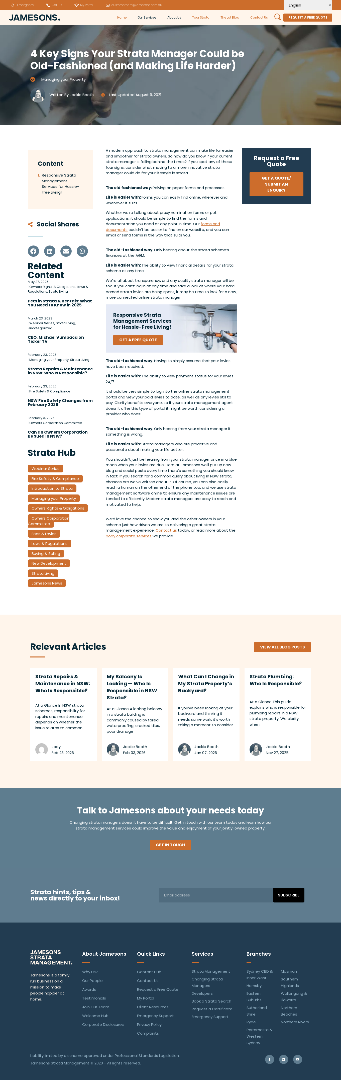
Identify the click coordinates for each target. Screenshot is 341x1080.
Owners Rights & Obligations (58, 508)
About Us (174, 17)
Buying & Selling (46, 553)
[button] (33, 251)
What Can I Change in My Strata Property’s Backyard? (206, 683)
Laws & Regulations (49, 543)
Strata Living (43, 573)
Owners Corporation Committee (48, 521)
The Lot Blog (229, 17)
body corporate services (129, 536)
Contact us (166, 530)
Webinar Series (45, 468)
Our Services (147, 17)
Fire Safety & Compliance (55, 478)
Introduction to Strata (52, 488)
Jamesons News (47, 583)
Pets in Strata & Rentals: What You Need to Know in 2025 (60, 303)
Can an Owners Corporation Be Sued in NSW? (58, 434)
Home (122, 17)
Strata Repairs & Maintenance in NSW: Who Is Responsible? (60, 371)
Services (202, 953)
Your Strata (200, 17)
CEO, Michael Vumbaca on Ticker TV (56, 339)
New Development (49, 563)
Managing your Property (63, 79)
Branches (259, 953)
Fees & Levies (44, 533)
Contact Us (259, 17)
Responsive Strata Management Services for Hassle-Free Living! (60, 184)
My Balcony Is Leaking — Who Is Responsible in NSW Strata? (132, 687)
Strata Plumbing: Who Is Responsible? (276, 680)
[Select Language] (308, 5)
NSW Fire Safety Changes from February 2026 (60, 402)
